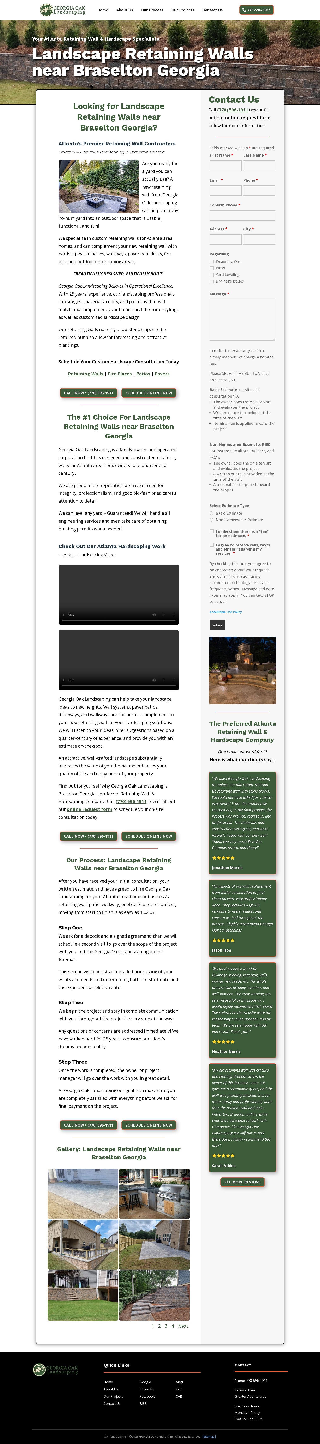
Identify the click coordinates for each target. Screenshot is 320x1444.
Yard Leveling (228, 274)
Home (102, 10)
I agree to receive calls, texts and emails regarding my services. (243, 549)
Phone (250, 180)
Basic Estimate (229, 513)
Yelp (179, 1389)
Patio (220, 268)
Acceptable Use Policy (226, 612)
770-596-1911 (259, 9)
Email (216, 180)
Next (183, 1326)
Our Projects (182, 10)
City (248, 228)
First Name (221, 155)
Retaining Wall (228, 261)
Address (218, 228)
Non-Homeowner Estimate (239, 520)
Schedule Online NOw (149, 392)
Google (145, 1382)
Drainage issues (230, 281)
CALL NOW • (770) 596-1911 (88, 392)
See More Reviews (242, 1181)
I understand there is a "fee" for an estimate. (242, 533)
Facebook (147, 1396)
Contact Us (213, 10)
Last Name (255, 155)
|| (209, 1437)
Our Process (152, 10)
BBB (143, 1404)
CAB (179, 1396)
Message (219, 293)
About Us (124, 10)
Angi (179, 1382)
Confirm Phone (225, 204)
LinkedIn (146, 1389)
